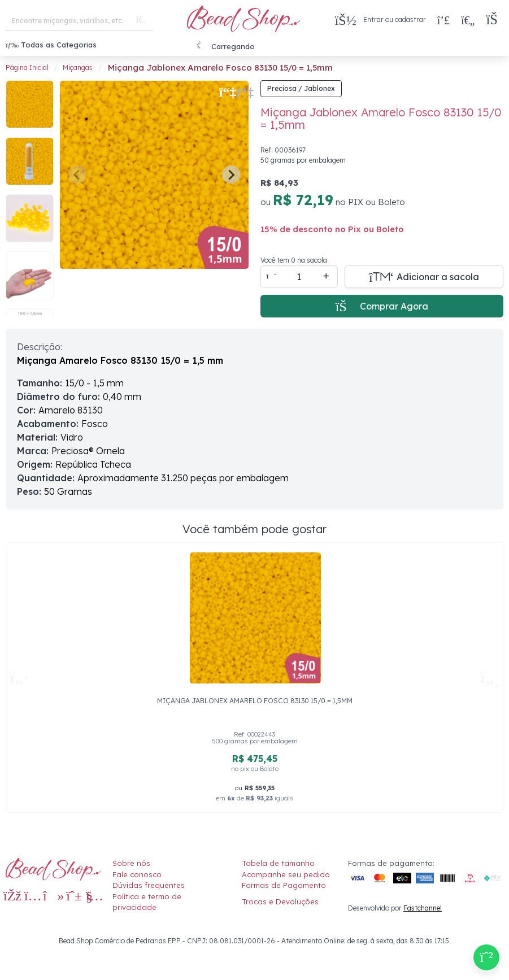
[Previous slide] (77, 174)
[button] (494, 20)
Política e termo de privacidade (146, 902)
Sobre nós (131, 863)
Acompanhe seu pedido (286, 874)
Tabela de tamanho (278, 863)
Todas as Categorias (51, 44)
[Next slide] (231, 174)
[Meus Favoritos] (468, 19)
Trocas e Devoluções (280, 901)
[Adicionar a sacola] (424, 276)
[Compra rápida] (443, 19)
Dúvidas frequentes (148, 885)
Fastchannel (422, 908)
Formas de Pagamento (284, 885)
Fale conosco (137, 874)
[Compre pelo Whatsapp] (486, 957)
